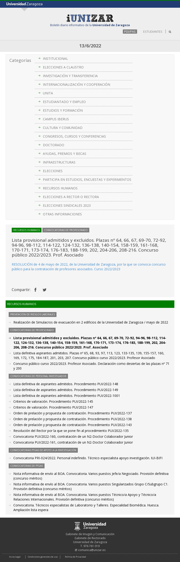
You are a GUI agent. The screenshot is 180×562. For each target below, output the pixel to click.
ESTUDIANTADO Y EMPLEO (64, 102)
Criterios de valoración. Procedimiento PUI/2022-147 (53, 407)
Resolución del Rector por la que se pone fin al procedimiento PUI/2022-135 (71, 430)
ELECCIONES (53, 171)
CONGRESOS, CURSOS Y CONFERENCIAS (74, 136)
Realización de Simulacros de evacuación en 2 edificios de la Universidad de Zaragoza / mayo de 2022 (90, 322)
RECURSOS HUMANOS (60, 188)
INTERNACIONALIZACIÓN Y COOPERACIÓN (76, 84)
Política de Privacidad (75, 556)
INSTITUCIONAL (55, 58)
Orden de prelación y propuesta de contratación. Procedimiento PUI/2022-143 (72, 425)
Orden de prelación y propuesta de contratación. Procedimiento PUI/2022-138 (72, 419)
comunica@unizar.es (91, 550)
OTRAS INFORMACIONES (62, 214)
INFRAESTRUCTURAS (59, 162)
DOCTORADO (53, 145)
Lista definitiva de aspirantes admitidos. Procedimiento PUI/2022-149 (65, 390)
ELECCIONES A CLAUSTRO (63, 67)
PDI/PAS (130, 31)
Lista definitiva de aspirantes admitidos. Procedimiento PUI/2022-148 (65, 384)
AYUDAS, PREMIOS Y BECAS (64, 153)
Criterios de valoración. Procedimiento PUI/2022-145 (53, 401)
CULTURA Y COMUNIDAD (62, 127)
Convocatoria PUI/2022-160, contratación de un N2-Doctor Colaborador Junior (73, 436)
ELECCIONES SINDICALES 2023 (67, 205)
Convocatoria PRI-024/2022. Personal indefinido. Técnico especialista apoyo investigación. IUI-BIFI (87, 458)
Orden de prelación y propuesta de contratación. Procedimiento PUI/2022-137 (72, 413)
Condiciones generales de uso (43, 556)
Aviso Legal (15, 556)
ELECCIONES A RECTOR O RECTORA (71, 197)
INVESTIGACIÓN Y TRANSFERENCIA (70, 76)
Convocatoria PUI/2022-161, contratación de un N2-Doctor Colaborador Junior (73, 442)
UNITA (48, 93)
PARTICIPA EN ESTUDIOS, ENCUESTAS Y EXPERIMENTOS (87, 179)
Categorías (20, 60)
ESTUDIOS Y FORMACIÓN (63, 110)
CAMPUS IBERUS (56, 119)
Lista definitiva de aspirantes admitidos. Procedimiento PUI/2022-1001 (66, 395)
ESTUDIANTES (152, 31)
